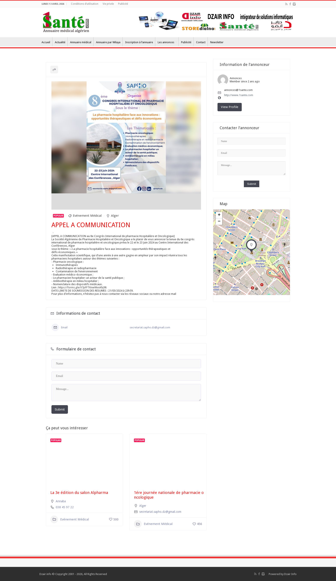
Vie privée (108, 3)
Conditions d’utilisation (84, 3)
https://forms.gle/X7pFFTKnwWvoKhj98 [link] (82, 287)
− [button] (219, 221)
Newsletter (217, 42)
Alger (115, 216)
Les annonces (166, 42)
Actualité (60, 42)
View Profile (229, 107)
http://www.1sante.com (238, 95)
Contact (201, 42)
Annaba (61, 501)
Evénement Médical (87, 216)
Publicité (123, 3)
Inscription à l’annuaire (139, 42)
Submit (60, 409)
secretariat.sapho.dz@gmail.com (150, 327)
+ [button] (219, 215)
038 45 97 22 (65, 507)
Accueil (46, 42)
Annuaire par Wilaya (108, 42)
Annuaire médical (80, 42)
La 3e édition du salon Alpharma (79, 492)
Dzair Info (290, 574)
